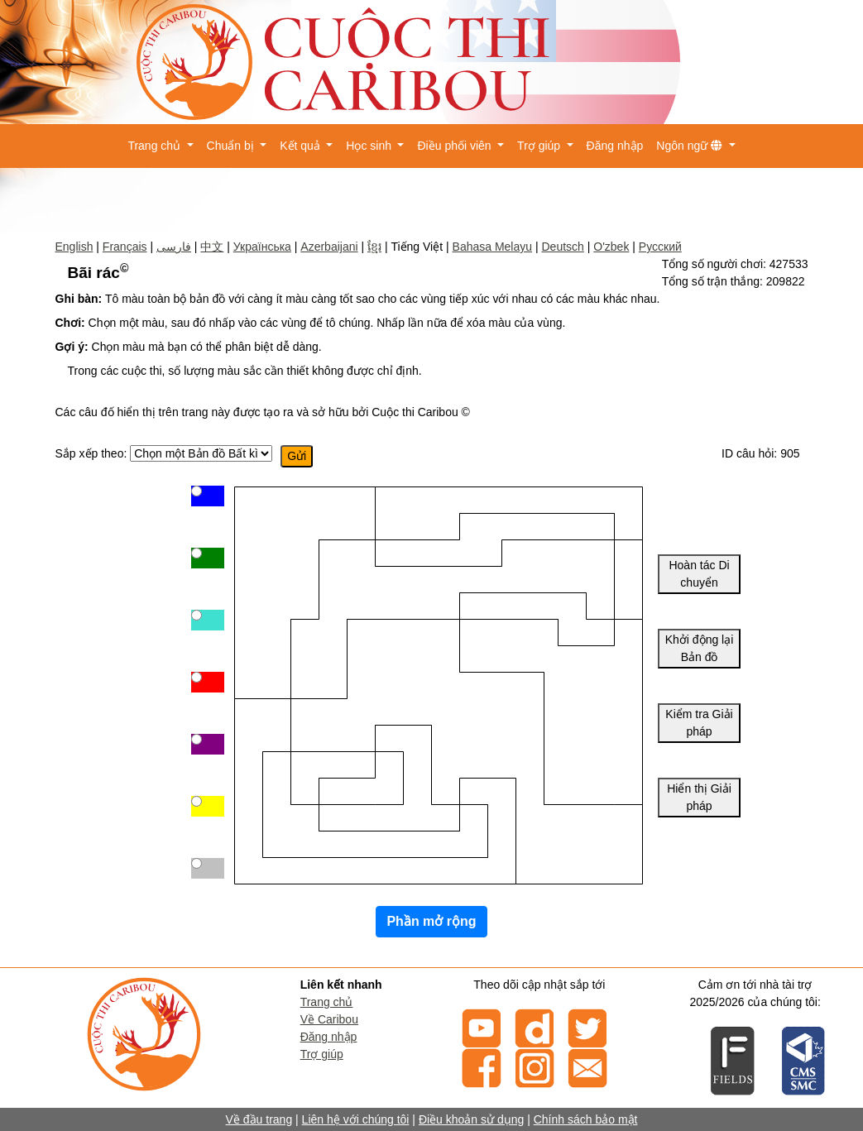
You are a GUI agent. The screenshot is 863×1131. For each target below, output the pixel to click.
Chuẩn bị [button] (232, 145)
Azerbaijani (328, 246)
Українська (262, 246)
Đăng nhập (615, 145)
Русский (660, 246)
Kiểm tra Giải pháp (698, 722)
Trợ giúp (321, 1054)
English (74, 246)
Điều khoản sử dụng (471, 1119)
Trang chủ (326, 1002)
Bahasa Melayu (493, 246)
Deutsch (562, 246)
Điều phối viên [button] (455, 145)
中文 (211, 246)
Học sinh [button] (370, 145)
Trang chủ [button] (155, 145)
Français (125, 246)
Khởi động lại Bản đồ (699, 648)
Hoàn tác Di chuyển (699, 573)
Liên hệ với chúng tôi (356, 1119)
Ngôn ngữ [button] (691, 145)
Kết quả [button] (302, 145)
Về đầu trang (259, 1119)
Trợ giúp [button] (540, 145)
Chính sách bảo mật (586, 1119)
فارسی (173, 246)
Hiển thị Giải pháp (699, 797)
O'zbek (611, 246)
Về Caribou (329, 1019)
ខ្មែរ (374, 246)
